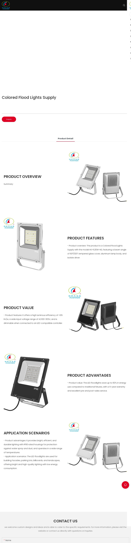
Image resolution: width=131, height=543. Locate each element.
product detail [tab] (65, 138)
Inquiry (9, 119)
